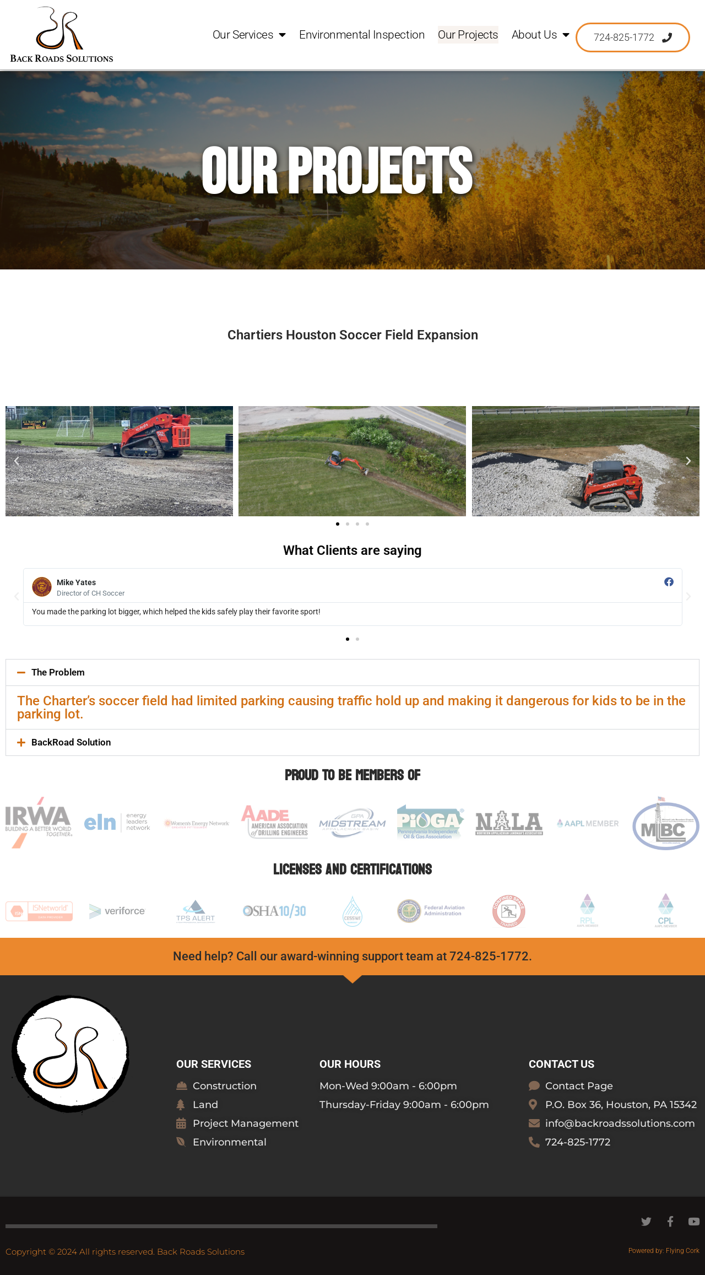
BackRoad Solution (71, 742)
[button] (16, 461)
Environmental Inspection (362, 35)
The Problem (58, 672)
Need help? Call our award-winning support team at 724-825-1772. (352, 956)
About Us (541, 35)
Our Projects (468, 35)
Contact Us (561, 1064)
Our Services (249, 35)
